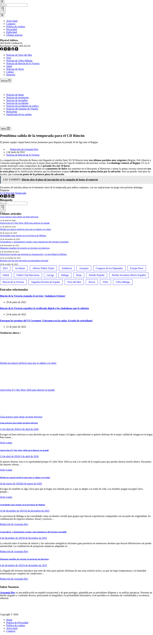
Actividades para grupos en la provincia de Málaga (23, 235)
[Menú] (5, 128)
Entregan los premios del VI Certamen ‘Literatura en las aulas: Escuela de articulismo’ (46, 320)
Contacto (10, 631)
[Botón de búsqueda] (2, 208)
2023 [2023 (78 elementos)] (5, 268)
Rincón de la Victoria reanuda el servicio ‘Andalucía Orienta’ (32, 296)
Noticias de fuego (15, 94)
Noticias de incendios (17, 100)
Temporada (19, 193)
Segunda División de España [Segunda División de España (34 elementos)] (45, 282)
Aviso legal (11, 628)
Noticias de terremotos (17, 97)
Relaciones (11, 111)
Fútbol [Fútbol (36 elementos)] (6, 275)
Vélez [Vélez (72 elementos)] (105, 282)
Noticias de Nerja (15, 69)
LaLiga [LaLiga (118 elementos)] (50, 275)
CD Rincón (6, 193)
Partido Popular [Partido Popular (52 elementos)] (96, 275)
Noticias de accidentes (17, 103)
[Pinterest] (9, 196)
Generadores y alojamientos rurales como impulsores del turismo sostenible (34, 241)
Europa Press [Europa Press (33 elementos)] (136, 268)
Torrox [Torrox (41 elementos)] (91, 282)
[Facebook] (2, 196)
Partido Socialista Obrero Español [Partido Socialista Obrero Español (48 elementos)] (129, 275)
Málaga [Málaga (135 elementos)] (65, 275)
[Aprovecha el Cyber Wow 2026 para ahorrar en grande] (11, 387)
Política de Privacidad (17, 622)
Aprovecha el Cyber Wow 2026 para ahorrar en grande (24, 223)
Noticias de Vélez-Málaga (19, 60)
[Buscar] (6, 80)
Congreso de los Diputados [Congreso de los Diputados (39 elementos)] (109, 268)
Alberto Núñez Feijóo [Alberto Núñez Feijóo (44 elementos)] (43, 268)
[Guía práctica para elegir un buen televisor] (11, 414)
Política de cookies (15, 625)
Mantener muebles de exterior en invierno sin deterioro (25, 248)
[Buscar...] (14, 203)
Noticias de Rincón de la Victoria (22, 63)
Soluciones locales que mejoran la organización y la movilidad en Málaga (33, 254)
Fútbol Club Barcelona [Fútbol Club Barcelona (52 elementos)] (28, 275)
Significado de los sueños (19, 114)
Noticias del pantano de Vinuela (22, 108)
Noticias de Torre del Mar (19, 55)
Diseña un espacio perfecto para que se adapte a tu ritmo (25, 229)
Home (9, 619)
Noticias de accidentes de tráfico (22, 106)
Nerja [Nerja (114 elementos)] (79, 275)
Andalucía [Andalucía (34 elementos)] (67, 268)
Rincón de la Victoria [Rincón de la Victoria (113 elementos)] (13, 282)
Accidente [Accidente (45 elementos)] (20, 268)
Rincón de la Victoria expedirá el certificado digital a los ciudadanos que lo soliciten (44, 308)
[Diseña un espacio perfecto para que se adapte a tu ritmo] (11, 360)
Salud (9, 66)
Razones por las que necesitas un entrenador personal (24, 260)
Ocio (8, 57)
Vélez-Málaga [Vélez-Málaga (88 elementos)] (123, 282)
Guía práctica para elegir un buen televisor (19, 216)
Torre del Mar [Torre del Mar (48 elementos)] (74, 282)
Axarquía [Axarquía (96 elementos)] (84, 268)
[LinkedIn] (12, 196)
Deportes (10, 74)
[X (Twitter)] (5, 196)
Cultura (10, 72)
